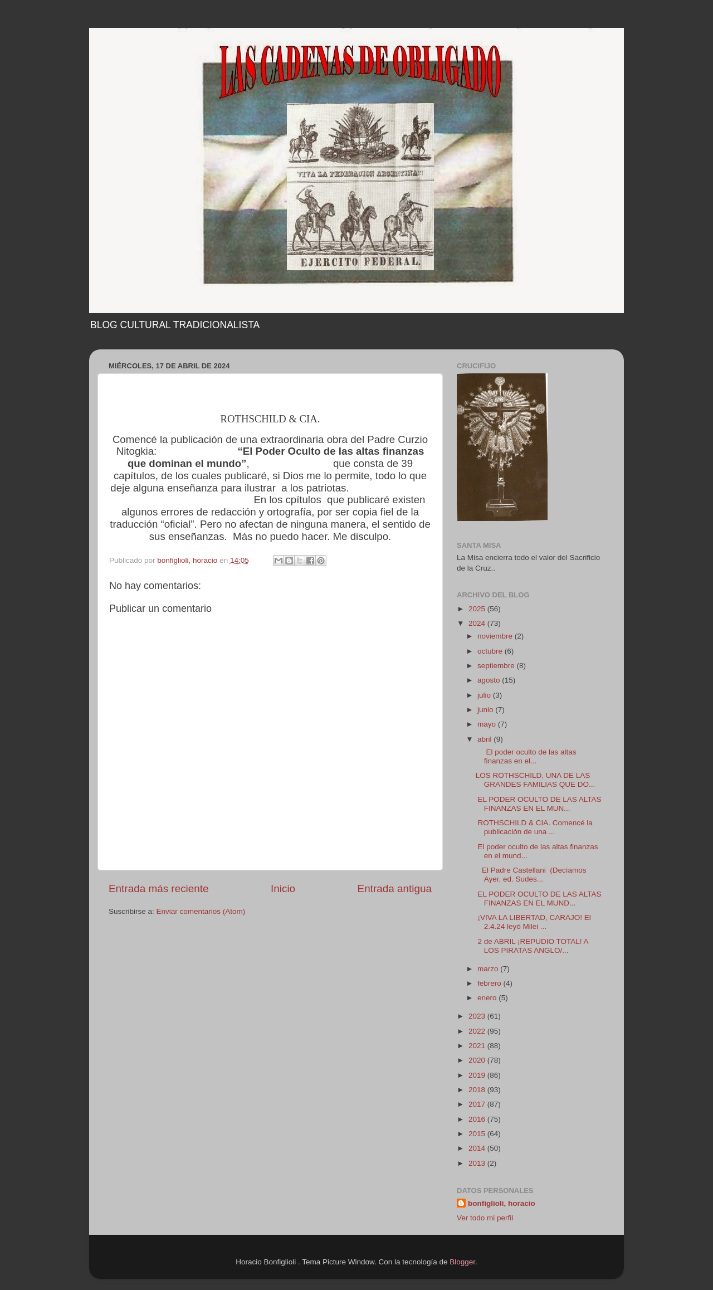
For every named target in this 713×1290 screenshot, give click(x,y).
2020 (477, 1060)
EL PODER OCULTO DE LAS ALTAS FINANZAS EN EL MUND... (539, 898)
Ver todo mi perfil (485, 1218)
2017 (477, 1104)
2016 (477, 1119)
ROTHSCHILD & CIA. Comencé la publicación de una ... (534, 827)
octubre (491, 651)
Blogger (462, 1262)
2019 (477, 1075)
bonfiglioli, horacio (501, 1203)
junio (486, 709)
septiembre (497, 665)
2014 (477, 1148)
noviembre (496, 636)
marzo (488, 969)
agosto (489, 680)
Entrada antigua (395, 888)
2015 (477, 1134)
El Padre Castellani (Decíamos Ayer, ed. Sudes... (531, 874)
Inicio (283, 888)
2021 (477, 1045)
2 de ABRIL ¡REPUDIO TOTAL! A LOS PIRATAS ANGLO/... (532, 946)
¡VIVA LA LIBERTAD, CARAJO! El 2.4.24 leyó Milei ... (533, 922)
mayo (487, 724)
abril (485, 739)
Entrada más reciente (159, 888)
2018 (477, 1089)
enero (488, 998)
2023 (477, 1016)
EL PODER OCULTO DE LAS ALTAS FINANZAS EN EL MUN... (539, 803)
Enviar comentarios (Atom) (201, 911)
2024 (477, 623)
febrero (490, 983)
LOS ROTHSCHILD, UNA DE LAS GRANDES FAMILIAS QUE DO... (535, 779)
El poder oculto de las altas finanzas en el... (526, 756)
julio (485, 695)
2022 (477, 1031)
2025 (477, 609)
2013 (477, 1163)
